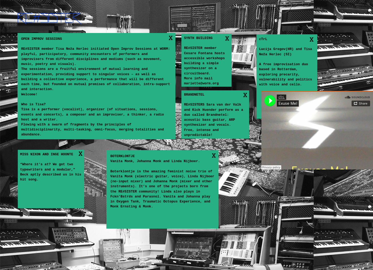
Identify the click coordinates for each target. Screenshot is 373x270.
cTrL (263, 173)
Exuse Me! (275, 173)
